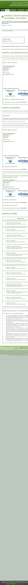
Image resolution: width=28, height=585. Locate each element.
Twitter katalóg (24, 350)
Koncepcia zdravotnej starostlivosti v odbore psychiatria (14, 121)
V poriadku (13, 583)
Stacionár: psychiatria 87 (9, 199)
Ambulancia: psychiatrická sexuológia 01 (14, 99)
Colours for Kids (18, 354)
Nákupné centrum (18, 351)
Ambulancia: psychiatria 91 (10, 205)
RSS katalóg (18, 350)
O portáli (25, 347)
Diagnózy (13, 346)
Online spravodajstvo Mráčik (9, 350)
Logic (26, 354)
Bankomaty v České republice (6, 352)
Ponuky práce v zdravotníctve (18, 352)
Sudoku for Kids (24, 353)
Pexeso (23, 354)
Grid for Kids (11, 354)
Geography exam (3, 351)
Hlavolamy (9, 351)
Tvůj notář (19, 353)
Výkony (16, 346)
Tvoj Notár (14, 353)
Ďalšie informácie (19, 583)
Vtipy (13, 351)
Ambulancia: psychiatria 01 (10, 166)
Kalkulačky (22, 347)
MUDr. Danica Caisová (10, 62)
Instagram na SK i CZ (7, 353)
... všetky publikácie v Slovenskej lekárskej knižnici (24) (17, 340)
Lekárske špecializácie (6, 346)
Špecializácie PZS (22, 346)
